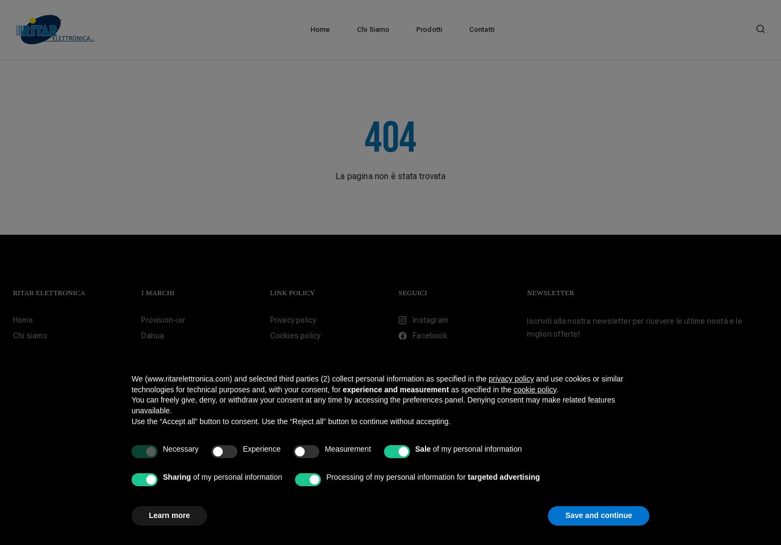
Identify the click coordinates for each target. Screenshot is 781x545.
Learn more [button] (169, 515)
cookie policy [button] (534, 389)
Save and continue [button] (598, 515)
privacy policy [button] (511, 378)
